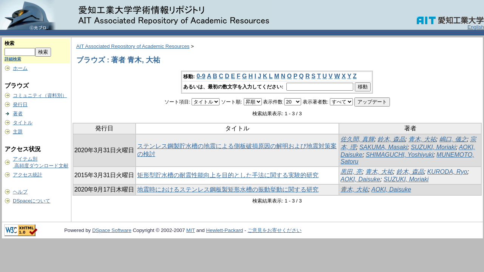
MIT (190, 230)
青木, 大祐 (422, 139)
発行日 (20, 104)
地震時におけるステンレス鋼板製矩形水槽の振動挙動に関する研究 (228, 189)
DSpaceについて (31, 201)
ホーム (20, 68)
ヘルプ (20, 192)
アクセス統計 (27, 175)
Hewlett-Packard (224, 230)
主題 (18, 131)
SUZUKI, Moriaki (433, 147)
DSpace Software (111, 230)
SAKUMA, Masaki (383, 147)
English (475, 27)
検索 (9, 43)
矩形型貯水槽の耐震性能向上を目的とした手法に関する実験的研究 (228, 175)
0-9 (200, 76)
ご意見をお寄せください (274, 230)
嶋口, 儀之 (453, 139)
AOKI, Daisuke (360, 179)
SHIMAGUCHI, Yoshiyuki (399, 154)
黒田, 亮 (351, 171)
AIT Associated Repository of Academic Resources (133, 46)
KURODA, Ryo (447, 171)
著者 (18, 113)
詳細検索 (13, 59)
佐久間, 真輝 (357, 139)
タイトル (22, 122)
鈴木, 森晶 (391, 139)
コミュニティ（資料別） (40, 95)
